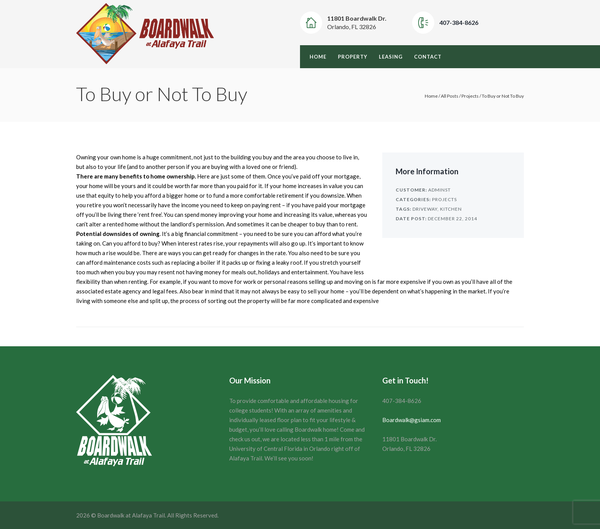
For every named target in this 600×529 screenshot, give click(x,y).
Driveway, (425, 209)
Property (352, 57)
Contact (428, 57)
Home (318, 57)
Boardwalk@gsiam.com (411, 419)
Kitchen (451, 209)
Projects (470, 96)
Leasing (391, 57)
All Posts (449, 96)
